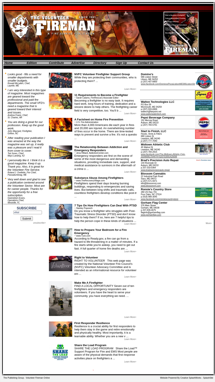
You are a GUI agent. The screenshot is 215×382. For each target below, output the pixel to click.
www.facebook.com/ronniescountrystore (159, 199)
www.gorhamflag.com (151, 215)
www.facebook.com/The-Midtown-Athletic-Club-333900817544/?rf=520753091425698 (163, 155)
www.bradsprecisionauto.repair (155, 170)
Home (8, 63)
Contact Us (146, 63)
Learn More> (130, 89)
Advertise (78, 63)
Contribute (56, 63)
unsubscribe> (39, 223)
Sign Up (121, 63)
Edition (32, 63)
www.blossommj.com (151, 186)
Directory (99, 63)
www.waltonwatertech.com (153, 114)
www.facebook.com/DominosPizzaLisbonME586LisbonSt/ (168, 84)
